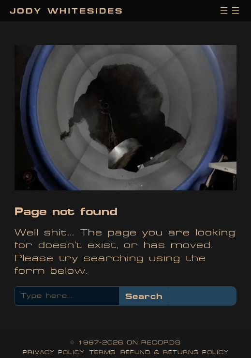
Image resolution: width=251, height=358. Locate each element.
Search (144, 296)
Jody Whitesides (66, 10)
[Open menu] (224, 10)
